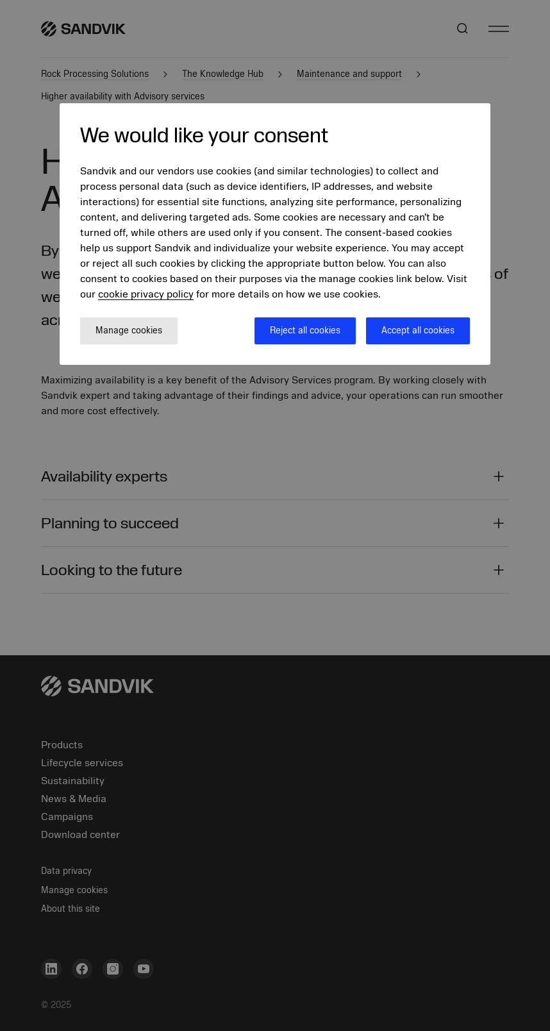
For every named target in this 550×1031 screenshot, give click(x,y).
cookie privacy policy (146, 294)
